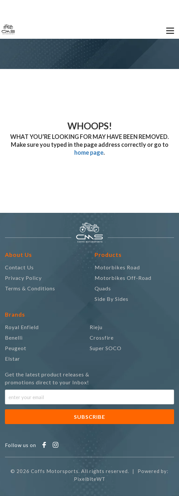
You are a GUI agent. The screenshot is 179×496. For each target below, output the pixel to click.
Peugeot (15, 348)
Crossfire (102, 337)
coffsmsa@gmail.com (86, 7)
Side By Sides (111, 299)
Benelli (14, 337)
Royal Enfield (22, 327)
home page (88, 152)
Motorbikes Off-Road (123, 278)
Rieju (96, 327)
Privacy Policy (23, 278)
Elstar (12, 358)
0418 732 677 (25, 7)
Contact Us (19, 267)
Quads (103, 288)
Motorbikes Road (117, 267)
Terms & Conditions (30, 288)
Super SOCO (106, 348)
